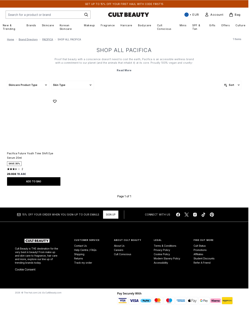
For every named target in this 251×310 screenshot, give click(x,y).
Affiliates (198, 254)
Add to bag (33, 181)
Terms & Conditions (165, 245)
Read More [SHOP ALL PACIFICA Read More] (124, 70)
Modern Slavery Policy (167, 258)
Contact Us (80, 245)
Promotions (200, 249)
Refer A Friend (202, 262)
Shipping (79, 254)
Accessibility (161, 262)
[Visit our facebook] (178, 214)
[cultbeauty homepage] (129, 14)
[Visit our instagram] (195, 214)
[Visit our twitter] (186, 214)
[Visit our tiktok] (203, 214)
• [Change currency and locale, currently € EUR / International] (191, 15)
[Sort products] (232, 85)
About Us (119, 245)
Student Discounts (204, 258)
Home (10, 39)
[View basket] (235, 14)
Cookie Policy (162, 254)
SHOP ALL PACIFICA (124, 50)
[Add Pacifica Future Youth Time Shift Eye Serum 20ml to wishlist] (55, 101)
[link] (214, 14)
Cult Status (200, 245)
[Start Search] (86, 15)
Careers (118, 249)
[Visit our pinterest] (212, 214)
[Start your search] (48, 15)
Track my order (83, 262)
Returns (78, 258)
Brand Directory (28, 39)
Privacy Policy (162, 249)
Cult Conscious (122, 254)
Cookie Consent (25, 269)
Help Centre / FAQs (85, 249)
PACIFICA (47, 39)
